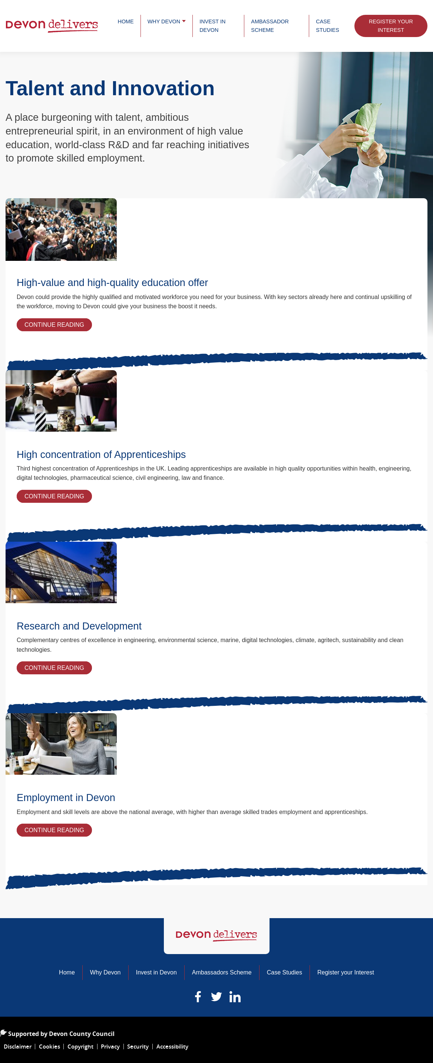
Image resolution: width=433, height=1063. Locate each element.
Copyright (80, 1046)
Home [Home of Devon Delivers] (67, 972)
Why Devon (164, 21)
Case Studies (327, 26)
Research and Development (79, 626)
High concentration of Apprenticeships (101, 454)
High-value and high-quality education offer (112, 282)
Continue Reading (58, 325)
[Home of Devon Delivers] (217, 936)
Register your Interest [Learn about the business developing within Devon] (345, 972)
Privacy (110, 1046)
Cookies (49, 1046)
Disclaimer (18, 1046)
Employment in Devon (66, 797)
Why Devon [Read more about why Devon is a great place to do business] (105, 972)
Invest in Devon (212, 26)
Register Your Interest (391, 26)
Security (138, 1046)
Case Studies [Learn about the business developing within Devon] (284, 972)
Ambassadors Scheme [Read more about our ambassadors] (222, 972)
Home (126, 21)
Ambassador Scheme (270, 26)
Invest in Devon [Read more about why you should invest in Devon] (156, 972)
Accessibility (172, 1046)
